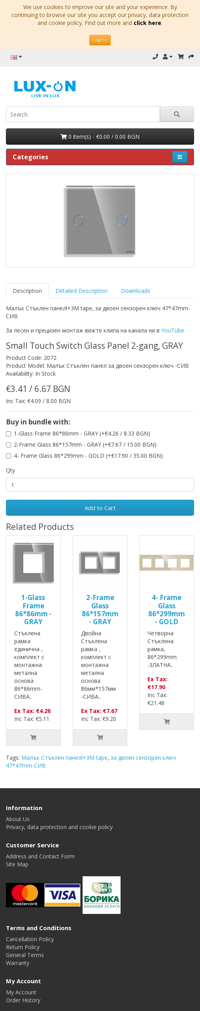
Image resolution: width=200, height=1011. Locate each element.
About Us (18, 819)
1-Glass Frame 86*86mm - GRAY (33, 609)
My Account (21, 992)
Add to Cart (100, 508)
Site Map (17, 864)
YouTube (172, 330)
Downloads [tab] (135, 290)
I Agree (100, 39)
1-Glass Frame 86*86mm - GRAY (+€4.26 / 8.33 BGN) (82, 433)
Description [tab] (27, 290)
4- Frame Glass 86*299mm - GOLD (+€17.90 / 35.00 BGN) (88, 455)
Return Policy (23, 947)
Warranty (17, 963)
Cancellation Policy (30, 939)
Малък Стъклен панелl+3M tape (64, 757)
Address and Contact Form (40, 856)
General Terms (25, 955)
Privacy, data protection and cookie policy (59, 827)
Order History (23, 1000)
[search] (83, 114)
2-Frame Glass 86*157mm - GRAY (100, 609)
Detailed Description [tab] (81, 290)
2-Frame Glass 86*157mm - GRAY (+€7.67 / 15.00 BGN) (85, 444)
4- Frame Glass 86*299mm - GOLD (166, 609)
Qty (10, 470)
